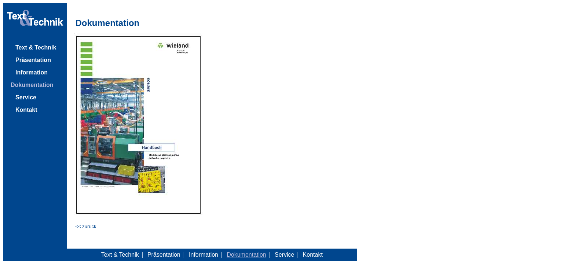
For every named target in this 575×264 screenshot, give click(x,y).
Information (31, 72)
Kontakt (26, 110)
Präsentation (33, 60)
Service (25, 97)
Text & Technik (35, 47)
